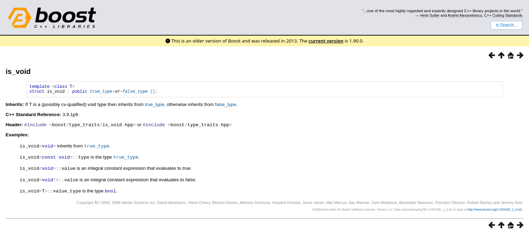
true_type (101, 93)
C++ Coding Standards (503, 15)
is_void (18, 71)
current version (326, 41)
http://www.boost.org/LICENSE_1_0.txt (494, 209)
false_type (135, 93)
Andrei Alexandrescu (465, 15)
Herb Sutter (430, 15)
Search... (506, 25)
